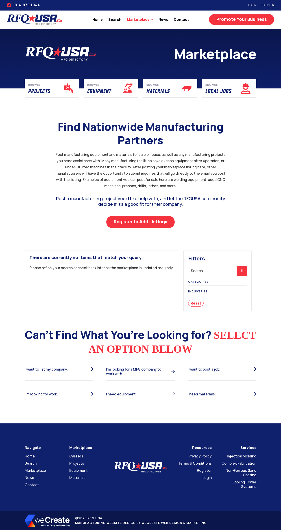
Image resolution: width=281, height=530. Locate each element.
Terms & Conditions (195, 463)
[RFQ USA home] (34, 19)
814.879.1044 (23, 4)
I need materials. (202, 394)
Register (267, 5)
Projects (76, 463)
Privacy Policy (200, 456)
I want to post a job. (204, 369)
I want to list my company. (46, 369)
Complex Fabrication (239, 463)
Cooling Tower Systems (244, 484)
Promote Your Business (241, 19)
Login (252, 5)
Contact (181, 19)
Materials (77, 477)
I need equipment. (121, 394)
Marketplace (138, 19)
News (163, 19)
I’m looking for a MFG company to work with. (133, 371)
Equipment (78, 470)
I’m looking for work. (41, 394)
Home (97, 19)
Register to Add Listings (140, 222)
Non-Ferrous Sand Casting (241, 472)
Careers (76, 456)
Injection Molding (241, 456)
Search (114, 19)
